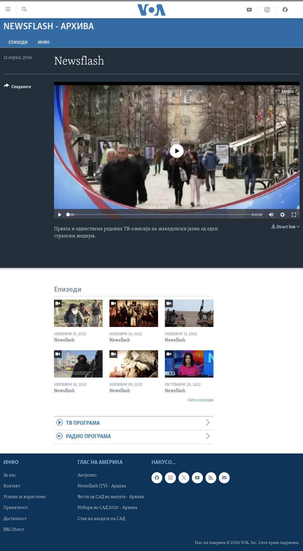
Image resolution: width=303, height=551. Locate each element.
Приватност (15, 508)
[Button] (17, 88)
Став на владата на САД (101, 518)
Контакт (11, 486)
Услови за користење (24, 497)
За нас (9, 475)
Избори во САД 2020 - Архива (107, 508)
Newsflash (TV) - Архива (102, 486)
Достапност (14, 518)
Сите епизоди (200, 400)
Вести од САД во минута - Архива (111, 497)
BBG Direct (13, 529)
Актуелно (87, 475)
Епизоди (18, 42)
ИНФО (43, 42)
